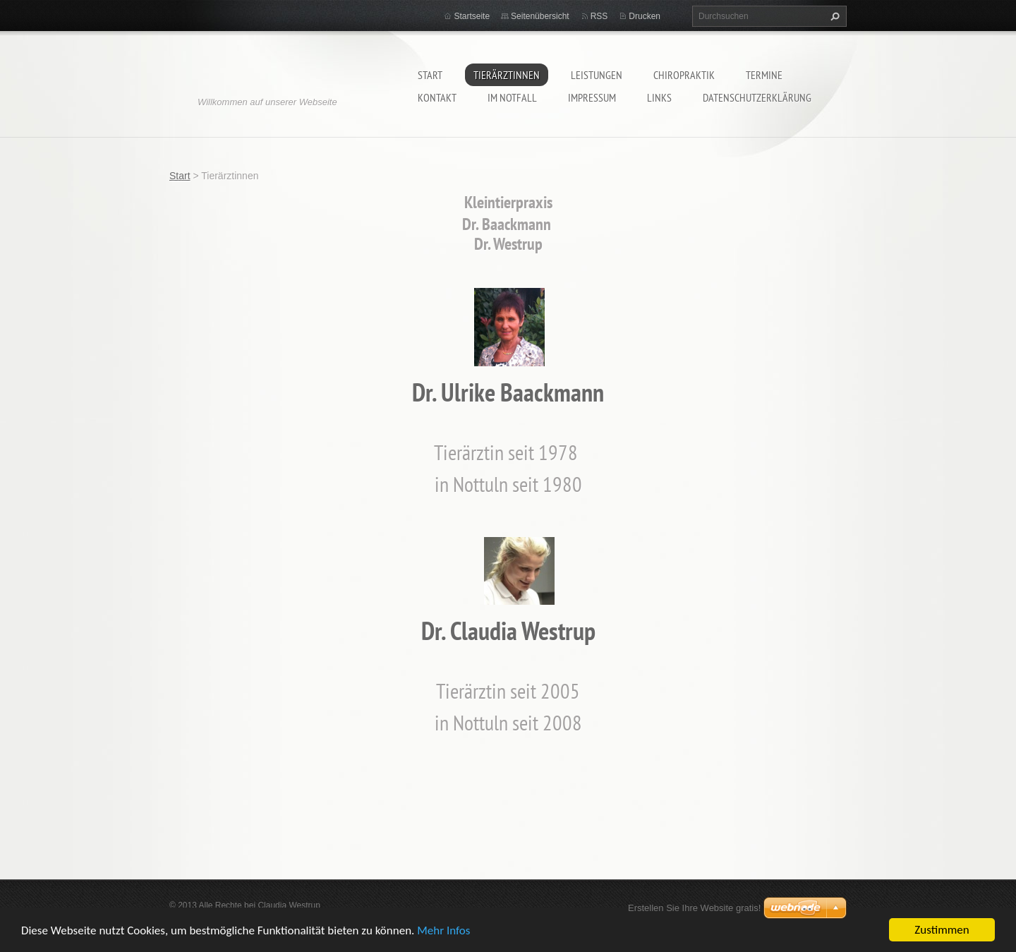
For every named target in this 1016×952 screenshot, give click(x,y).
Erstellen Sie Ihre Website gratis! (694, 908)
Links (659, 97)
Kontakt (437, 97)
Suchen (833, 16)
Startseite (472, 16)
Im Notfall (512, 97)
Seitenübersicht (540, 16)
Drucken (644, 16)
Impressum (592, 97)
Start (430, 75)
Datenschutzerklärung (757, 97)
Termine (764, 75)
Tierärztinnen (506, 75)
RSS (599, 16)
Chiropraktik (684, 75)
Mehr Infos (443, 930)
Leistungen (596, 75)
